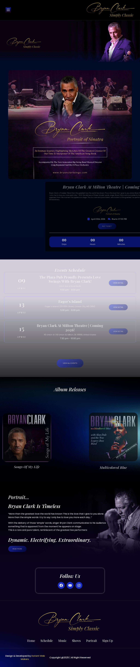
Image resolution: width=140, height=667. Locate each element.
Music (62, 641)
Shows (76, 641)
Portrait (91, 641)
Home (31, 641)
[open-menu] (8, 10)
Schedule (47, 641)
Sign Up (107, 641)
